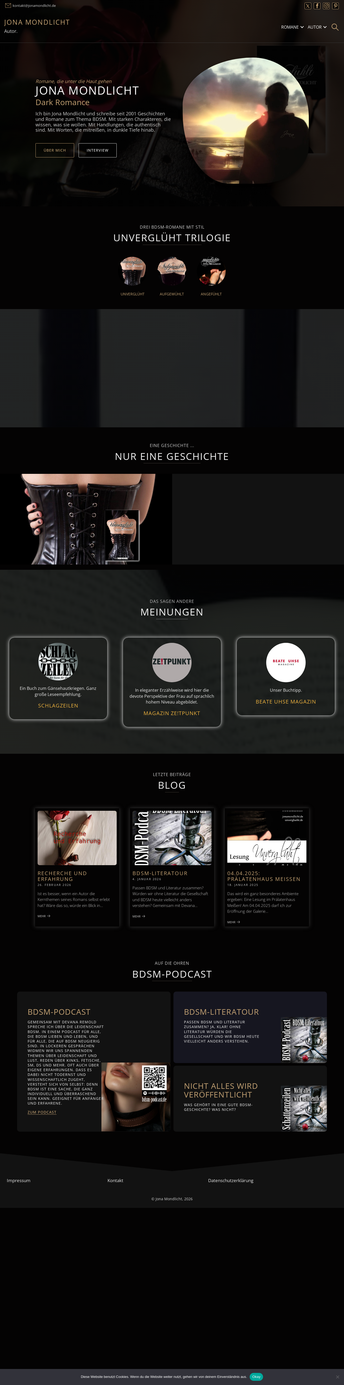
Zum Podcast (42, 1112)
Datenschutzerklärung (230, 1180)
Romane (290, 27)
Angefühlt (211, 293)
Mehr (44, 916)
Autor (315, 27)
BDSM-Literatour (160, 873)
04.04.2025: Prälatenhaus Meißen (264, 876)
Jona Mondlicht (37, 22)
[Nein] (337, 1376)
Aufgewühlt (172, 293)
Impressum (18, 1180)
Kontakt (115, 1180)
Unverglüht (133, 293)
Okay (256, 1377)
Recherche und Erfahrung (62, 876)
